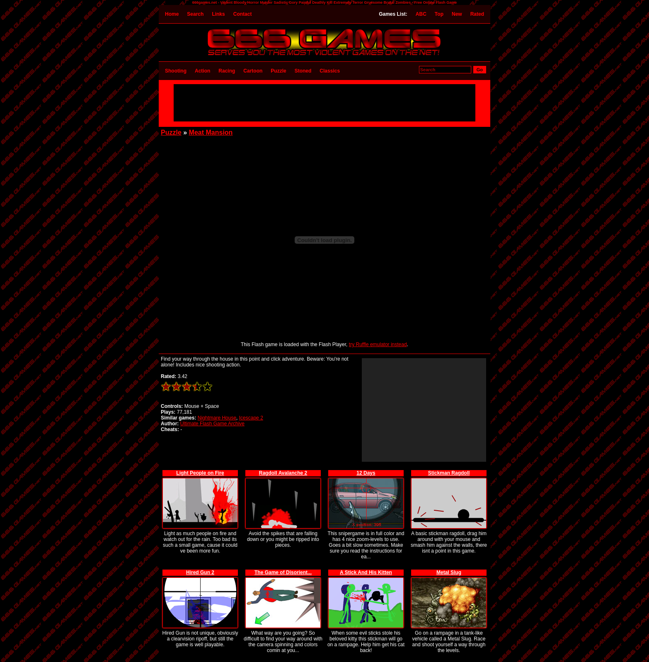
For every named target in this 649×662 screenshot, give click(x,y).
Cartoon (252, 71)
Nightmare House (217, 418)
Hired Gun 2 (200, 572)
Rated (477, 14)
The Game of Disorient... (283, 572)
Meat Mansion (211, 132)
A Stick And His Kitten (366, 572)
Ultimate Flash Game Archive (212, 424)
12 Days (365, 473)
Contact (242, 14)
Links (218, 14)
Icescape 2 (251, 418)
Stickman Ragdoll (449, 473)
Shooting (175, 71)
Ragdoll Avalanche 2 (283, 473)
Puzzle (278, 71)
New (457, 14)
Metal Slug (448, 572)
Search (195, 14)
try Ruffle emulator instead (378, 344)
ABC (421, 14)
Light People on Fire (200, 473)
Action (202, 71)
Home (172, 14)
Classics (330, 71)
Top (439, 14)
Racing (226, 71)
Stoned (303, 71)
